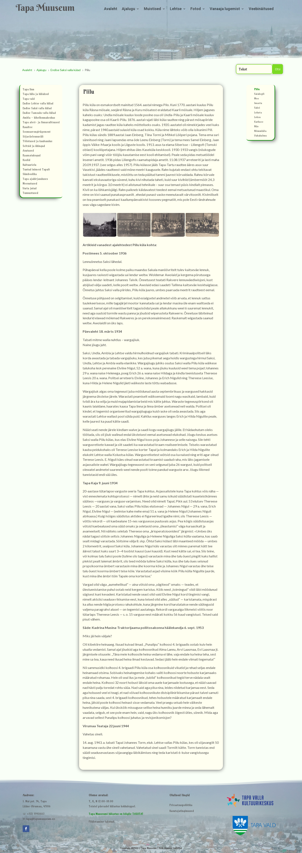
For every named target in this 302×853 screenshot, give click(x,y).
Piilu (257, 90)
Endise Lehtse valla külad (38, 104)
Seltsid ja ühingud (34, 146)
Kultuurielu (29, 165)
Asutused (28, 151)
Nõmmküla (260, 131)
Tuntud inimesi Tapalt (36, 170)
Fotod (195, 9)
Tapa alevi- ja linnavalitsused (41, 123)
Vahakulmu (260, 136)
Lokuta (258, 113)
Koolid (26, 160)
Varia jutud (29, 189)
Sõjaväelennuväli (33, 137)
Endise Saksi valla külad (37, 109)
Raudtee (28, 127)
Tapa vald (29, 99)
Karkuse (258, 122)
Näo (256, 127)
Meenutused (30, 184)
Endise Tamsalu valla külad (39, 113)
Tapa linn (28, 90)
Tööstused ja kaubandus (37, 141)
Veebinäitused (261, 9)
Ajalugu (128, 9)
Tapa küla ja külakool (36, 94)
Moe (256, 99)
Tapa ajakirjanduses (35, 179)
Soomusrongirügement (37, 132)
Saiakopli (259, 94)
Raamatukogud (31, 156)
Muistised (152, 9)
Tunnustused (30, 193)
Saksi (257, 108)
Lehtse (176, 9)
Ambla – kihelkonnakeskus (39, 118)
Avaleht (110, 9)
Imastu (258, 104)
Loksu (257, 118)
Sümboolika (30, 174)
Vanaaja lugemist (225, 9)
